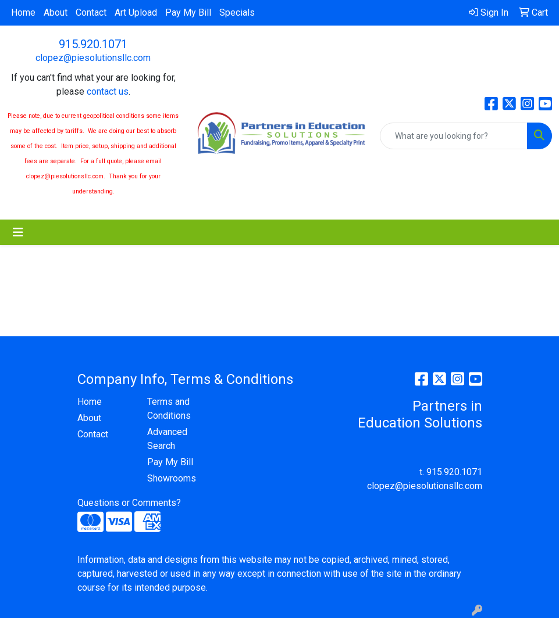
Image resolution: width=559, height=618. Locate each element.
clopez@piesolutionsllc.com (93, 57)
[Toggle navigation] (18, 232)
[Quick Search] (454, 136)
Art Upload (136, 12)
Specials (237, 12)
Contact (91, 12)
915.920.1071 (93, 44)
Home (23, 12)
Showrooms (171, 478)
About (55, 12)
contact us (108, 91)
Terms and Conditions (169, 408)
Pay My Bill (188, 12)
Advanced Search (167, 438)
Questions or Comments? (129, 502)
